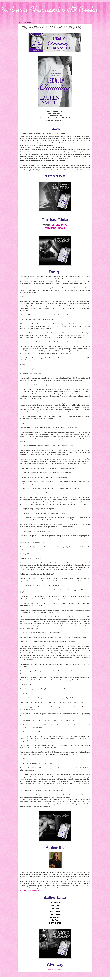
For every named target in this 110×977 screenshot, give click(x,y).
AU (66, 225)
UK (57, 225)
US (53, 225)
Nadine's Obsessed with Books (50, 10)
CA (61, 225)
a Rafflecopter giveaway (55, 969)
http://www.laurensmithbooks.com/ (65, 888)
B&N (47, 228)
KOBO (53, 228)
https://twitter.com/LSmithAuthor (30, 890)
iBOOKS (61, 228)
